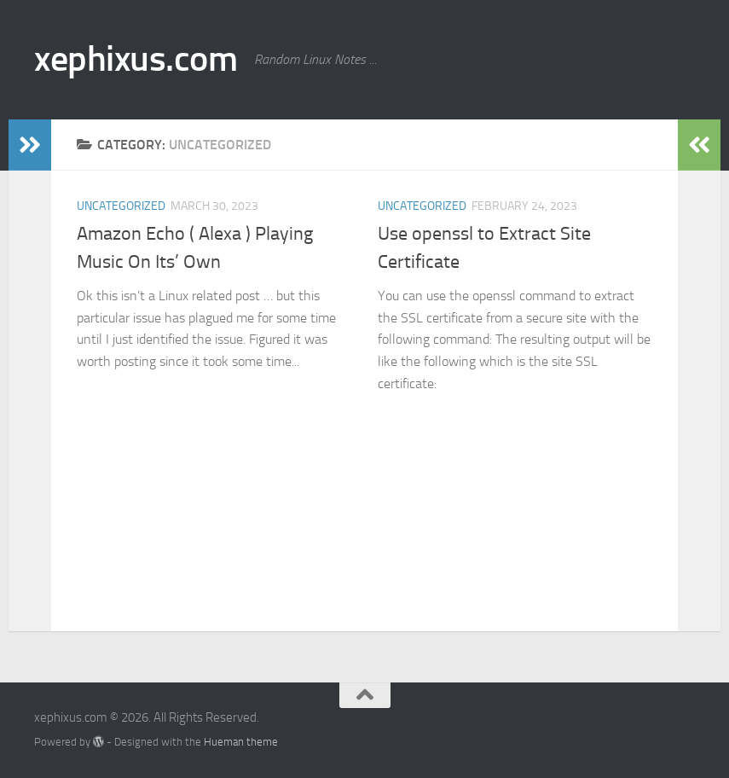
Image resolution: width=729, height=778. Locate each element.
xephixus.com (135, 59)
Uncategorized (121, 206)
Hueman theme (241, 741)
